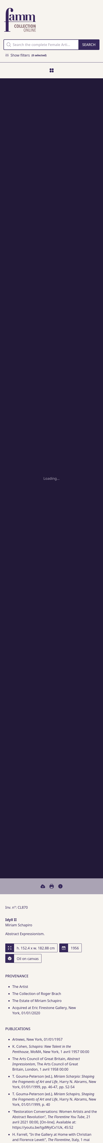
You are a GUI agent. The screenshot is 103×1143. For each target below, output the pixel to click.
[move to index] (51, 70)
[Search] (88, 44)
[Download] (42, 886)
